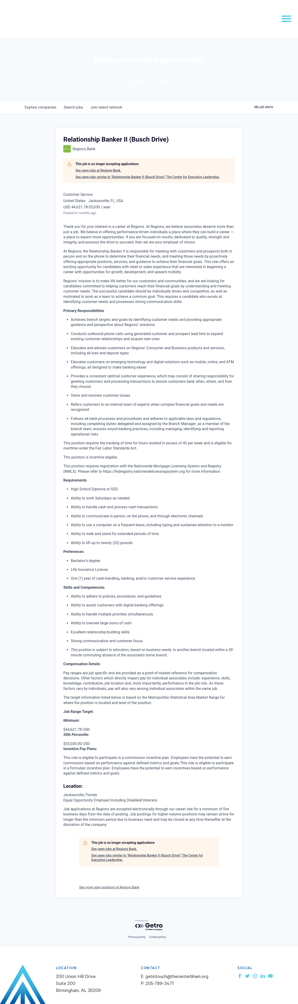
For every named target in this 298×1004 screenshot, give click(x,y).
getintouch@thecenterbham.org (177, 977)
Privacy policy (137, 937)
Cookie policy (157, 937)
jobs (73, 107)
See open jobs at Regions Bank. (98, 170)
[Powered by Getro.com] (149, 925)
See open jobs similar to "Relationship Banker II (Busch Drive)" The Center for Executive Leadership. (147, 177)
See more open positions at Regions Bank (109, 887)
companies (40, 107)
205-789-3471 (160, 984)
